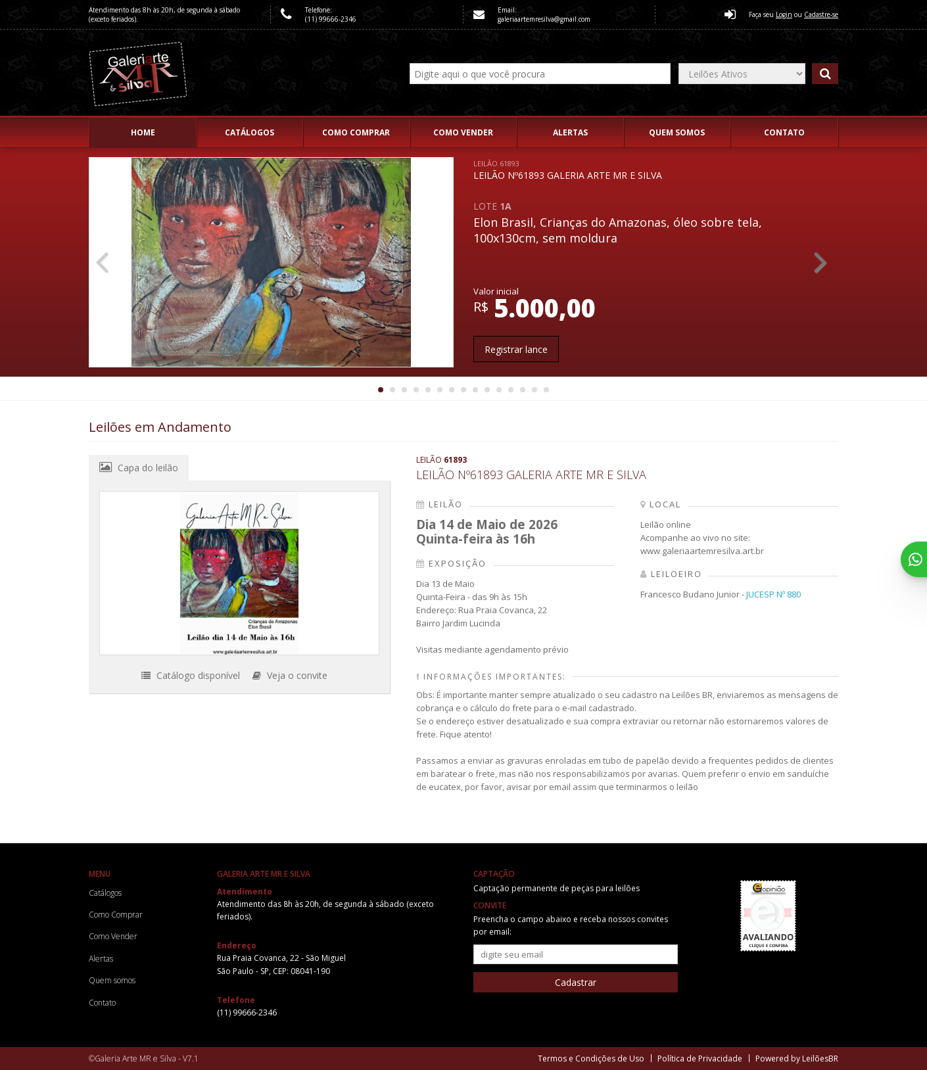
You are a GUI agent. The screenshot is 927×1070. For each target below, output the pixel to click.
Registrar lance (516, 349)
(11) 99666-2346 (330, 19)
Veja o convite (289, 675)
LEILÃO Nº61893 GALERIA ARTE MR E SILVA (567, 169)
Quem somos (677, 132)
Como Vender (463, 132)
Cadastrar (575, 982)
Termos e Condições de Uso (591, 1058)
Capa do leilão (138, 467)
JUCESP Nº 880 (773, 594)
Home (143, 132)
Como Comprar (356, 132)
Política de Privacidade (699, 1058)
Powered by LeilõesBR (796, 1058)
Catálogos (249, 132)
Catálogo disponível (190, 675)
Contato (784, 132)
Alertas (570, 132)
